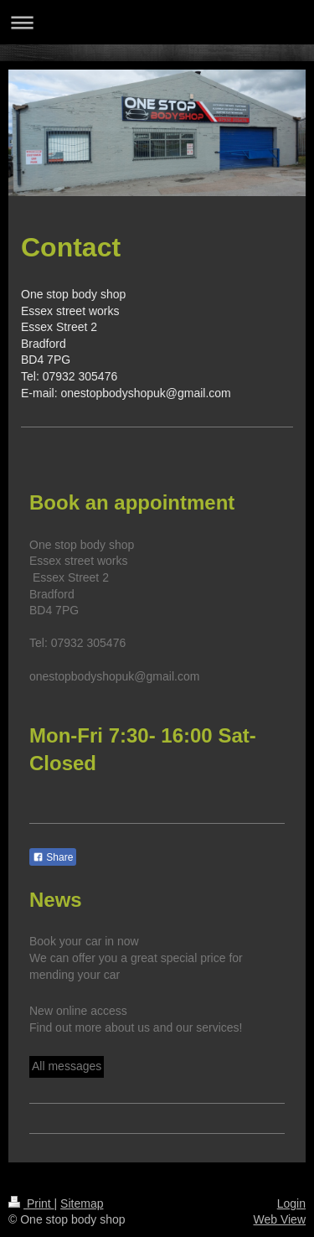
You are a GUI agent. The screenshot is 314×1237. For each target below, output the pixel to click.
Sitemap (81, 1203)
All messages (66, 1066)
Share (53, 857)
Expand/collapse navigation (157, 22)
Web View (279, 1219)
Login (291, 1203)
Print (31, 1203)
